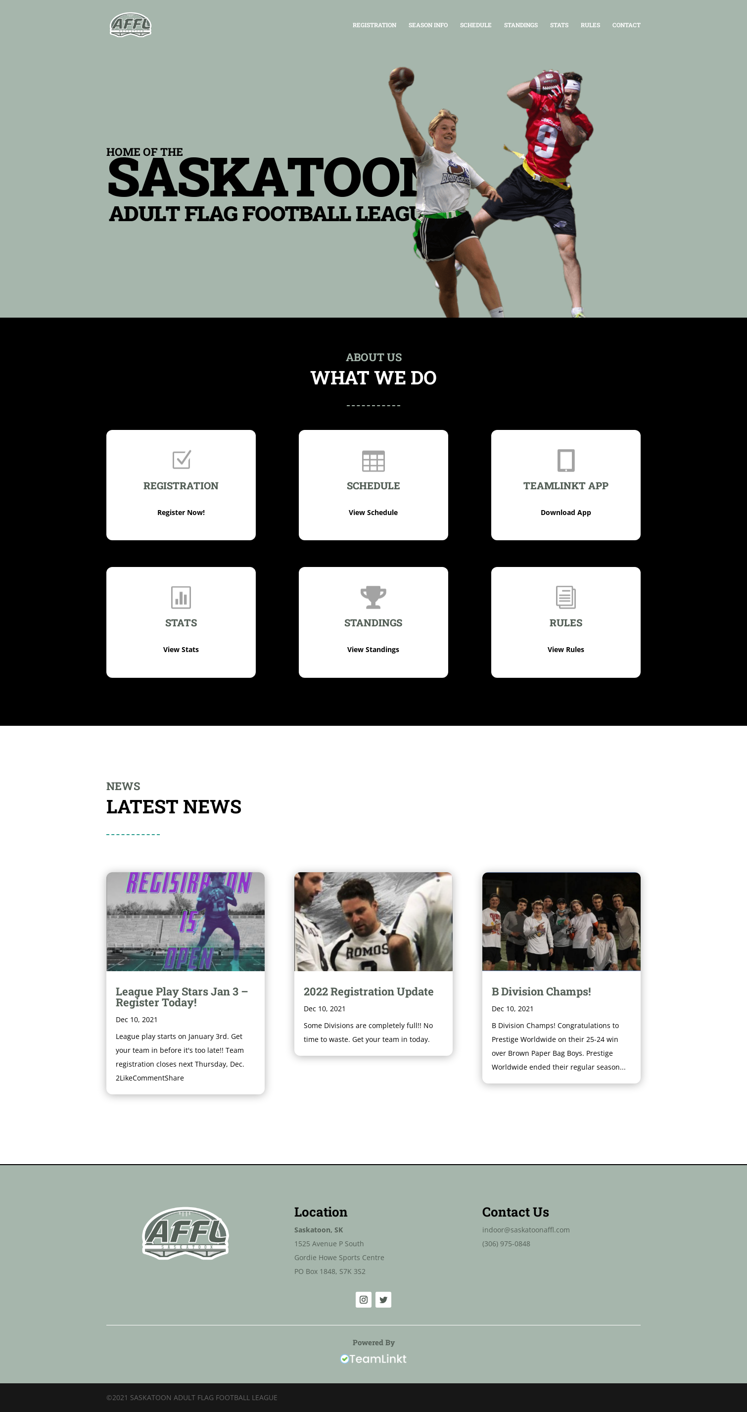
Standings (521, 25)
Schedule (476, 25)
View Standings (373, 649)
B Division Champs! (541, 991)
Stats (559, 25)
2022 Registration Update (369, 991)
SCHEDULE (373, 485)
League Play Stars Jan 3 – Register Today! (182, 996)
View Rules (566, 649)
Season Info (428, 25)
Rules (590, 25)
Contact (626, 25)
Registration (374, 25)
